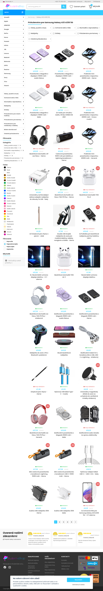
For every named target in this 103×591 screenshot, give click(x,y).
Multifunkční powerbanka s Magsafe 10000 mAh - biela (64, 435)
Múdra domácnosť (10, 129)
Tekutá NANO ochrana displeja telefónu (89, 276)
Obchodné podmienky (31, 567)
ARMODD (7, 25)
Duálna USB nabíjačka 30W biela (64, 512)
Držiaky (6, 110)
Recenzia (31, 575)
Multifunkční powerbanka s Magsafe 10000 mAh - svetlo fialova (64, 316)
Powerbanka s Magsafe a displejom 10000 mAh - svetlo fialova (39, 76)
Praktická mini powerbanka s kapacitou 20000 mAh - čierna (89, 76)
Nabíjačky (7, 106)
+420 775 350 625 (60, 1)
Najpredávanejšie (12, 244)
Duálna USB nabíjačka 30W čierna (39, 512)
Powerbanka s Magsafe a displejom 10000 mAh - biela (39, 115)
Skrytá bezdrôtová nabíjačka (64, 354)
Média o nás (65, 569)
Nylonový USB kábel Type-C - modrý (64, 393)
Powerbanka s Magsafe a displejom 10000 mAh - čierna (64, 76)
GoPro (6, 33)
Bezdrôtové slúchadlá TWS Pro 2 (89, 196)
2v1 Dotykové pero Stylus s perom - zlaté (39, 235)
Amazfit (6, 17)
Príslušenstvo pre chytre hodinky (12, 115)
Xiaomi (6, 85)
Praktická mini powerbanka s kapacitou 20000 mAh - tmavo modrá (89, 116)
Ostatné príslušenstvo (11, 133)
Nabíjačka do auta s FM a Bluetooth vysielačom (39, 354)
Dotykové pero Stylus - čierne (39, 393)
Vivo (5, 81)
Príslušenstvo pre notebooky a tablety (11, 124)
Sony (5, 77)
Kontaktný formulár (67, 563)
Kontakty (64, 560)
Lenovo (6, 53)
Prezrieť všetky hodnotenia (12, 539)
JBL (5, 49)
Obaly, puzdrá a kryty (11, 94)
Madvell (7, 57)
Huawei (6, 41)
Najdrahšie (10, 249)
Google (6, 29)
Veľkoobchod (65, 566)
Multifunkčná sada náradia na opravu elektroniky (89, 434)
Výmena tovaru (49, 573)
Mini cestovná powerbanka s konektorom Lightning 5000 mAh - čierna (39, 474)
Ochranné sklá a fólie (11, 98)
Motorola (7, 61)
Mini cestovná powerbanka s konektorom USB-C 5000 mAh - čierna (64, 474)
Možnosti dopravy (33, 560)
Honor (6, 37)
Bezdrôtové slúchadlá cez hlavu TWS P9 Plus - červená (39, 435)
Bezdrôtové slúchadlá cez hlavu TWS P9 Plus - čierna (64, 196)
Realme (6, 69)
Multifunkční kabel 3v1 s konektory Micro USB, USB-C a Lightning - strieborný (89, 355)
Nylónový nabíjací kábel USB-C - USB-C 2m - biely (89, 473)
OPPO (6, 65)
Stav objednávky (50, 562)
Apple (6, 21)
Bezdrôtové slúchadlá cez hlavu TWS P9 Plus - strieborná (39, 316)
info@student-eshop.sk (75, 1)
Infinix (6, 45)
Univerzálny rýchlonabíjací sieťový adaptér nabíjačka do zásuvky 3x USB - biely (39, 197)
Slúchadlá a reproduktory (12, 102)
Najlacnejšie (10, 246)
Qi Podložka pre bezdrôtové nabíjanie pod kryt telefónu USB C (89, 236)
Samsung (7, 73)
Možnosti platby (33, 563)
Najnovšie (10, 241)
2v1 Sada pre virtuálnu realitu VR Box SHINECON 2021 (64, 115)
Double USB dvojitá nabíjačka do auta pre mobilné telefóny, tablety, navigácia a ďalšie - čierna (64, 237)
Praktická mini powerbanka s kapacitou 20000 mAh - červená (89, 156)
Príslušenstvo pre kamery (12, 120)
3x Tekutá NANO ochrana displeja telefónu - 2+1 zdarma (39, 277)
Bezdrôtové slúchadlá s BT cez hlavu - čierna (38, 155)
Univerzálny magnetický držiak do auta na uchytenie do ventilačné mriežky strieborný (89, 395)
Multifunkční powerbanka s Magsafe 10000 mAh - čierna (89, 316)
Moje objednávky (50, 570)
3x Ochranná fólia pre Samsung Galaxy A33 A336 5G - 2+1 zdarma (89, 513)
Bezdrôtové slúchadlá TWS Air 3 (64, 276)
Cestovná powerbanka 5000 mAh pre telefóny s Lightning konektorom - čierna (64, 157)
